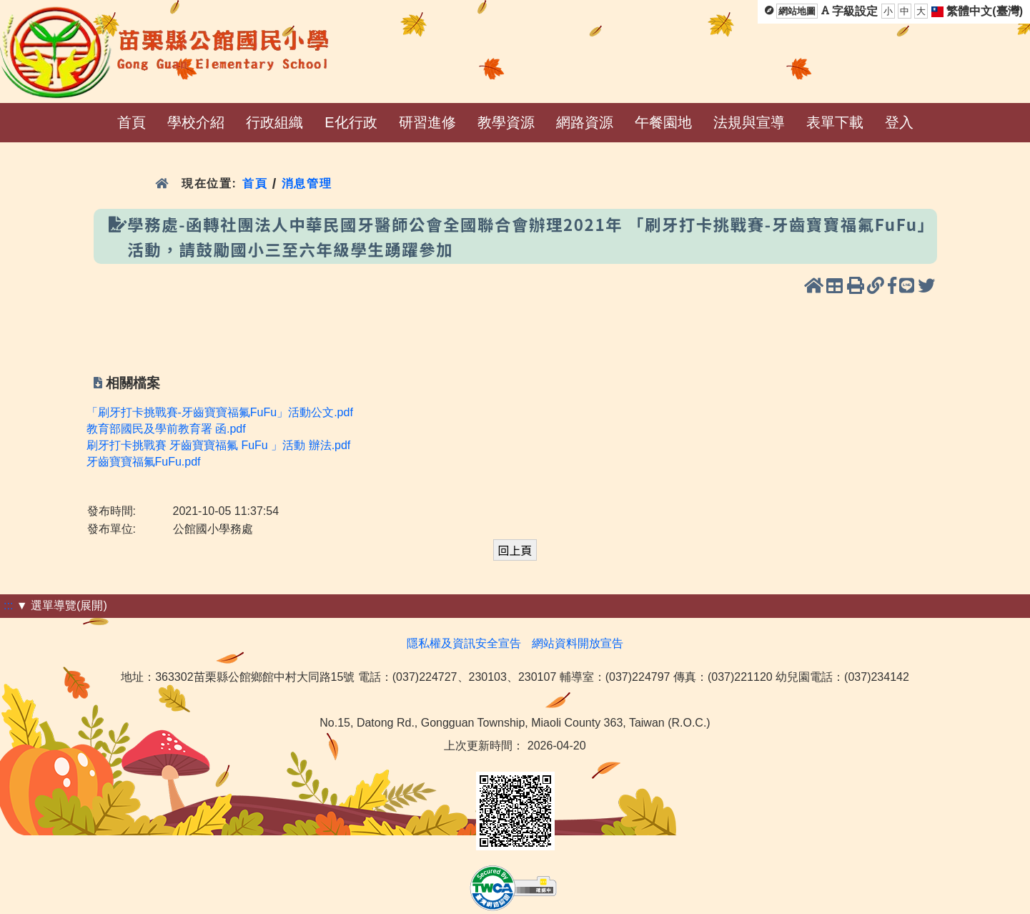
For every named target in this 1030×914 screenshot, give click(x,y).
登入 (899, 122)
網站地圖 (797, 11)
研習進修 (427, 122)
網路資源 (584, 122)
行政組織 (274, 122)
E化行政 (351, 122)
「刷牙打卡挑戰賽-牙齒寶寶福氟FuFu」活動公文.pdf (219, 412)
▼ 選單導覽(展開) (61, 605)
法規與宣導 (749, 122)
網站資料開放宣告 (577, 643)
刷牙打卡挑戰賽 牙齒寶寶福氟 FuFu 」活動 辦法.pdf (218, 445)
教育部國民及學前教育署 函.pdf (166, 429)
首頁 (131, 122)
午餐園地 (663, 122)
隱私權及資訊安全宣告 (464, 643)
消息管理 (307, 183)
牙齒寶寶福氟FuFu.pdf (143, 462)
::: (8, 605)
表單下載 (834, 122)
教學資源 (506, 122)
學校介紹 (195, 122)
